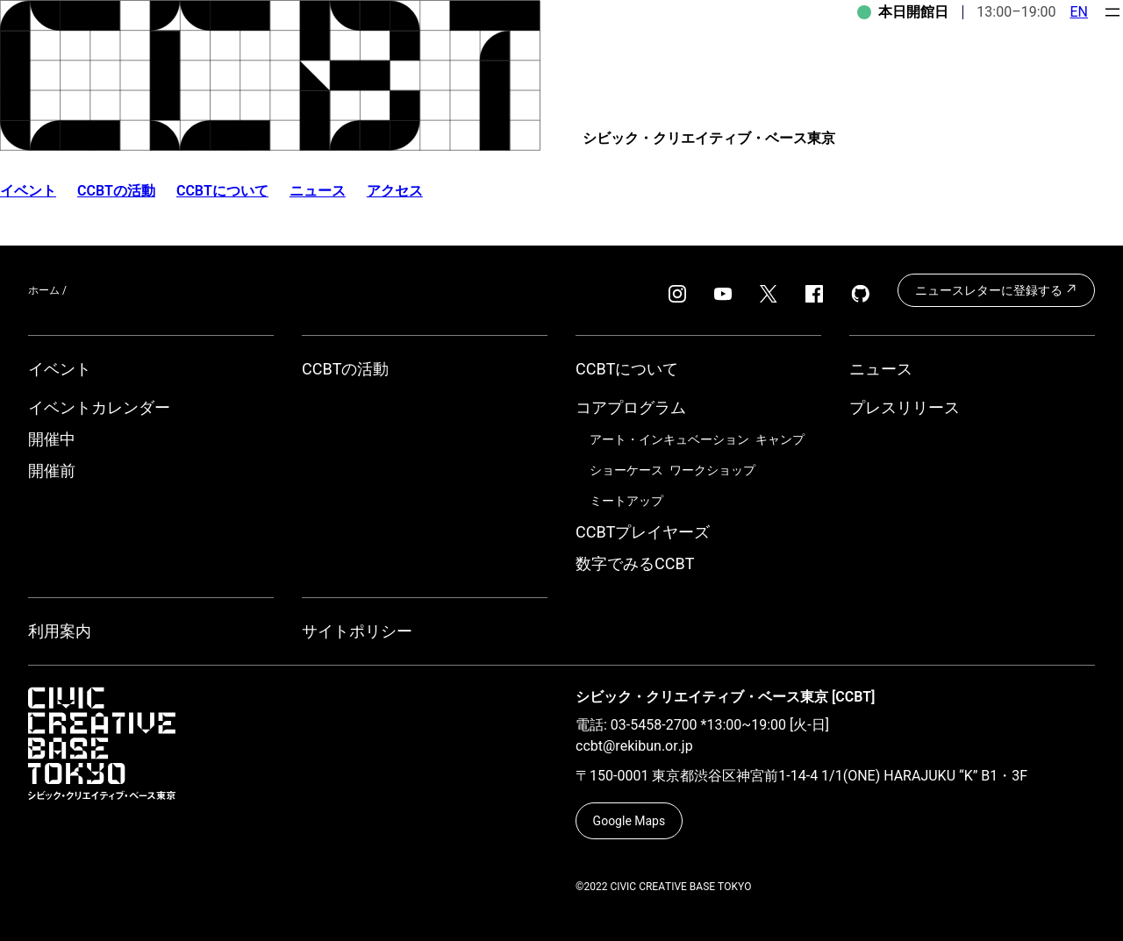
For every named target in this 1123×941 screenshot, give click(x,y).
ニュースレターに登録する (996, 289)
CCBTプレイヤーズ (643, 532)
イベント (59, 369)
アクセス (395, 190)
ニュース (318, 190)
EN (1078, 12)
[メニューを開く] (1112, 12)
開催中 (51, 439)
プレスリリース (904, 407)
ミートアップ (626, 501)
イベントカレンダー (99, 407)
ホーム (44, 290)
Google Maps (629, 821)
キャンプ (780, 439)
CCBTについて (222, 190)
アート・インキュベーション (669, 439)
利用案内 (59, 631)
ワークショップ (712, 470)
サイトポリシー (357, 631)
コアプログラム (631, 407)
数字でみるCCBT (635, 563)
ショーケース (626, 470)
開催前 (51, 470)
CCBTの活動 (116, 190)
